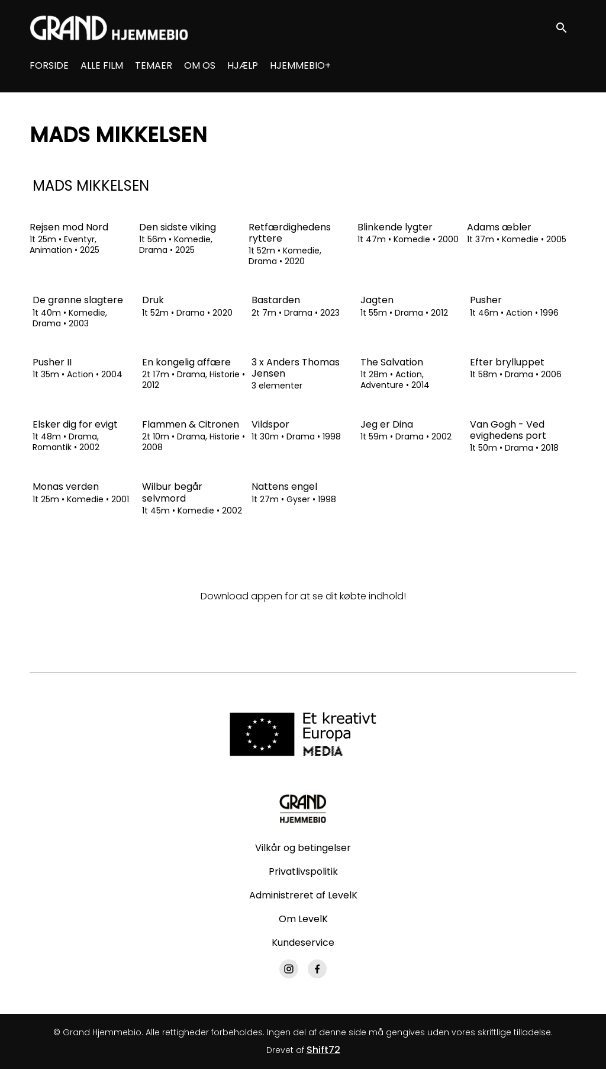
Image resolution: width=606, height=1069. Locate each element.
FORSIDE (49, 65)
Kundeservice (303, 942)
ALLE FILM (101, 65)
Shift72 (323, 1050)
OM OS (199, 65)
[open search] (565, 27)
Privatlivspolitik (303, 871)
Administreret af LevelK (303, 895)
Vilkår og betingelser (303, 848)
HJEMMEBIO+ (300, 65)
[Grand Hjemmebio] (302, 808)
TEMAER (153, 65)
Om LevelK (303, 919)
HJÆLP (242, 65)
